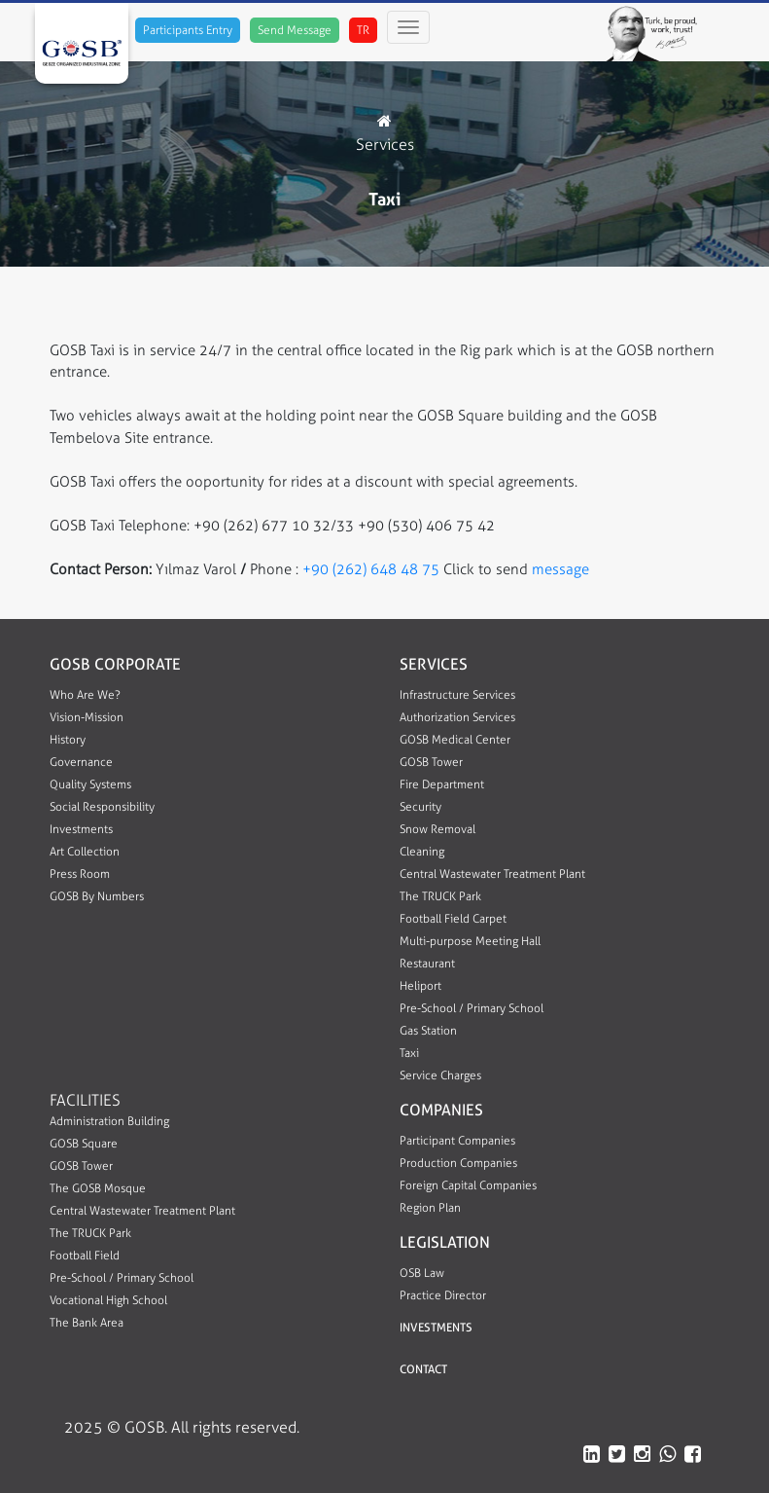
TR (363, 30)
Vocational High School (108, 1300)
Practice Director (443, 1295)
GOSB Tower (431, 762)
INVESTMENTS (436, 1327)
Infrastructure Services (457, 695)
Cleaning (422, 851)
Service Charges (440, 1075)
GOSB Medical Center (455, 739)
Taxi (409, 1053)
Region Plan (430, 1208)
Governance (81, 762)
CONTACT (423, 1369)
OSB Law (422, 1273)
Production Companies (458, 1163)
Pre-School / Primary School (471, 1008)
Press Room (80, 874)
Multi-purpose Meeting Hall (470, 941)
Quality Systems (90, 784)
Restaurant (427, 963)
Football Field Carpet (453, 919)
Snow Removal (437, 829)
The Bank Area (86, 1322)
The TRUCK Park (440, 896)
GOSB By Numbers (97, 896)
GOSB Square (84, 1143)
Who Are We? (85, 695)
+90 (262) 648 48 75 (372, 569)
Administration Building (109, 1121)
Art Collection (85, 851)
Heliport (420, 986)
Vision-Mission (86, 717)
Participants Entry (187, 30)
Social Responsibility (102, 807)
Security (420, 807)
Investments (81, 829)
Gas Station (428, 1031)
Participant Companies (457, 1140)
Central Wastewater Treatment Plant (492, 874)
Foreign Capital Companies (468, 1185)
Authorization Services (457, 717)
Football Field (85, 1255)
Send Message (295, 30)
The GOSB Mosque (98, 1188)
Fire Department (442, 784)
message (558, 569)
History (68, 739)
